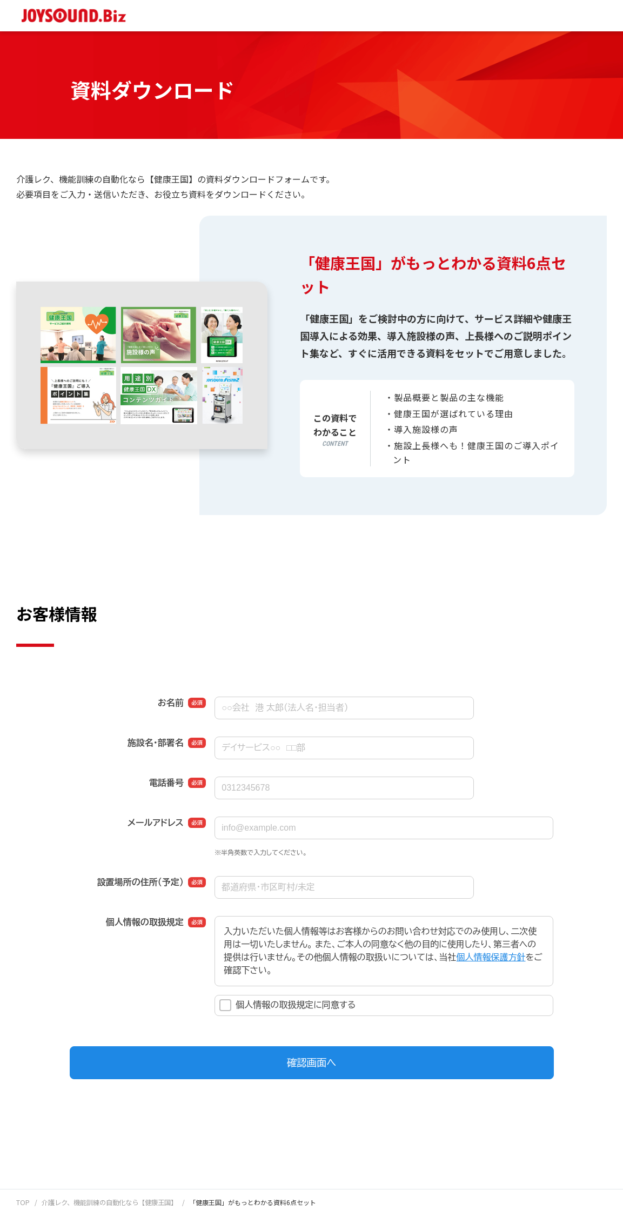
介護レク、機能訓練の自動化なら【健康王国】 (109, 1202)
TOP (22, 1202)
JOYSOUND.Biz (76, 15)
